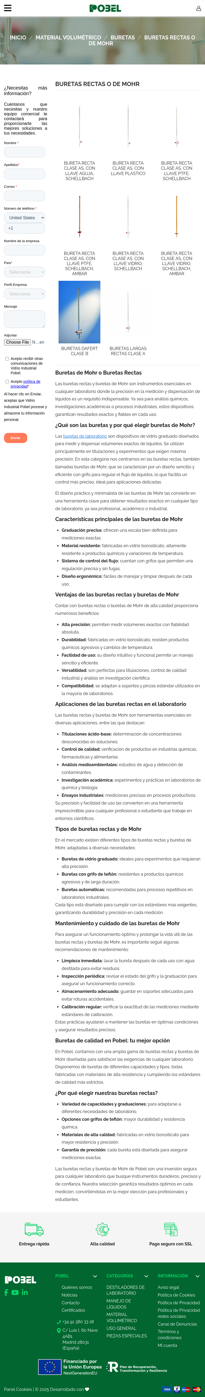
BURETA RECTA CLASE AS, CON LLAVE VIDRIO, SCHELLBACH (128, 261)
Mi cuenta (167, 1345)
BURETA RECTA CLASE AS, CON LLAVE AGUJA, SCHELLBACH (79, 171)
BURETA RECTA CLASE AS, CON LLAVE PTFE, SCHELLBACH (176, 171)
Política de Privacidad (179, 1302)
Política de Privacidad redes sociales (179, 1313)
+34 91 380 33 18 (78, 1321)
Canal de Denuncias (177, 1324)
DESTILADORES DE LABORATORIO (126, 1290)
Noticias (69, 1295)
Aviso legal (168, 1287)
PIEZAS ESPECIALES (127, 1335)
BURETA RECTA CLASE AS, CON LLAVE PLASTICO (128, 168)
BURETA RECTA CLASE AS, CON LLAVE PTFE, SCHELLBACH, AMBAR (79, 264)
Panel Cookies (18, 1389)
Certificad (71, 1310)
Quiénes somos (77, 1287)
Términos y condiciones (170, 1334)
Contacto (71, 1302)
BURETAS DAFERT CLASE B (79, 351)
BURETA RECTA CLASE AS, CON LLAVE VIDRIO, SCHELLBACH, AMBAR (176, 264)
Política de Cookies (176, 1295)
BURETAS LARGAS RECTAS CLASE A (128, 351)
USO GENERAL (121, 1328)
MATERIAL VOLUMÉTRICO (122, 1317)
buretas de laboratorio (85, 436)
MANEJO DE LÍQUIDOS (119, 1303)
